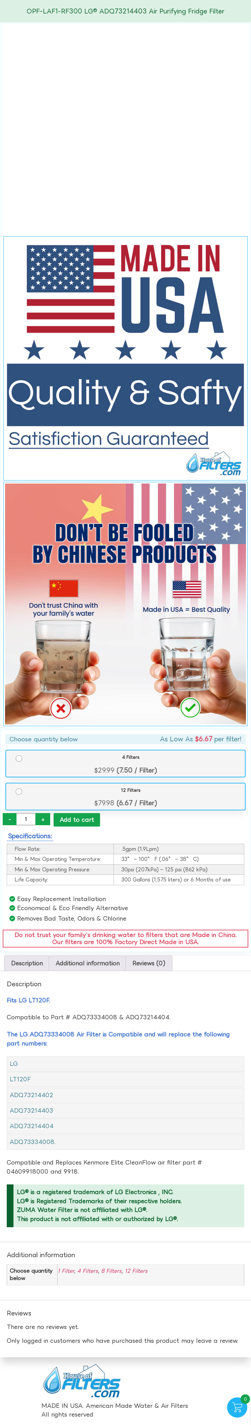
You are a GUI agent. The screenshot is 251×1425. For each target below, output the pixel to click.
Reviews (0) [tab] (148, 963)
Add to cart (77, 819)
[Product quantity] (26, 819)
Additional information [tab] (88, 963)
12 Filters (130, 790)
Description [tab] (27, 963)
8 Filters (111, 1271)
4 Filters (130, 757)
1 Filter (66, 1271)
